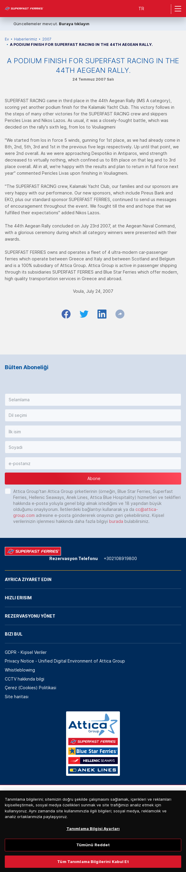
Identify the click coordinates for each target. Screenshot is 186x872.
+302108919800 (120, 558)
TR (141, 8)
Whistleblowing (20, 669)
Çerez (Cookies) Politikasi (30, 687)
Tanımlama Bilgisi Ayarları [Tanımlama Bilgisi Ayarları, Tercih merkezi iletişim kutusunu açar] (93, 834)
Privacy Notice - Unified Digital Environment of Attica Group (65, 660)
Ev (7, 39)
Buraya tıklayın (74, 23)
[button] (93, 400)
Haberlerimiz (25, 39)
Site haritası (16, 696)
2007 (46, 39)
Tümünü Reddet (93, 850)
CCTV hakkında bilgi (24, 678)
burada (116, 521)
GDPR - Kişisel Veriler (26, 652)
